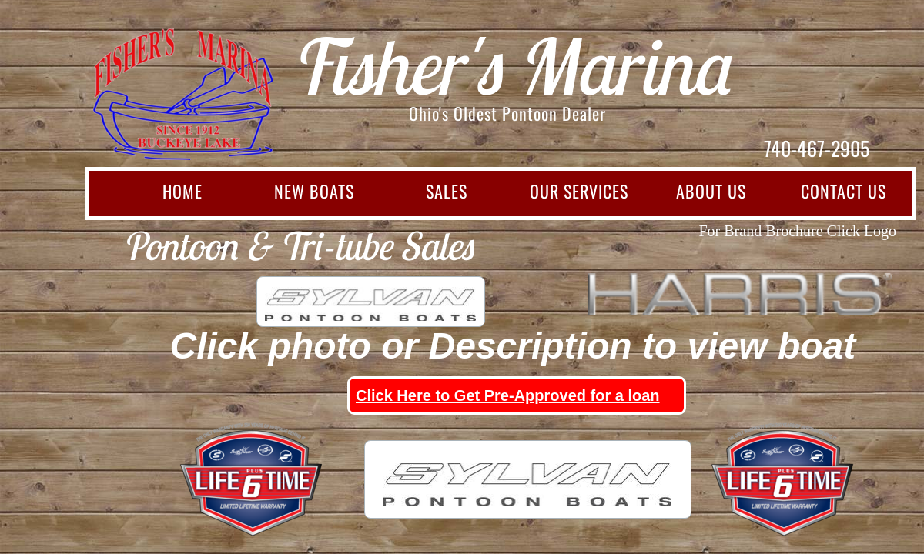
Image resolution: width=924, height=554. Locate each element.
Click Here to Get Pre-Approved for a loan (508, 395)
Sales (446, 191)
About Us (711, 191)
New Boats (314, 191)
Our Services (579, 191)
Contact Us (843, 191)
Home (182, 191)
